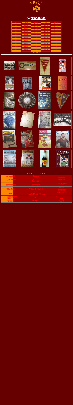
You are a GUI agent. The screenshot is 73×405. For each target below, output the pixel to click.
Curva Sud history (61, 190)
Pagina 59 (46, 38)
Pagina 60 (56, 38)
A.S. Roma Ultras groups (36, 181)
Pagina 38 (36, 32)
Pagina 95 (56, 49)
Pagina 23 (36, 28)
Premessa (36, 176)
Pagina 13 (36, 25)
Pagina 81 (16, 46)
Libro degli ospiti (11, 200)
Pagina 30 (56, 29)
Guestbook (11, 201)
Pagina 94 (46, 49)
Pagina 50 (56, 35)
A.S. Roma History (61, 177)
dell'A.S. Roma (36, 180)
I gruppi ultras (36, 179)
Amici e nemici (36, 184)
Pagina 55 (56, 37)
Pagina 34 (46, 31)
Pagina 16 (16, 26)
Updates (61, 198)
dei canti (61, 184)
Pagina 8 (36, 23)
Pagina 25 (56, 28)
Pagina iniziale (10, 176)
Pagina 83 (36, 46)
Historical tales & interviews (36, 189)
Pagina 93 (36, 49)
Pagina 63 (36, 40)
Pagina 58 (36, 38)
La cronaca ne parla (11, 184)
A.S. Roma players (10, 198)
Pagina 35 (56, 31)
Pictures (61, 180)
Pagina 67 (26, 41)
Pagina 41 (16, 34)
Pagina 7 (26, 23)
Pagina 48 (36, 35)
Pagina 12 (26, 25)
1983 (39, 193)
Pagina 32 (26, 31)
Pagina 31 (16, 31)
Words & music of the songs (61, 185)
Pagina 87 (26, 47)
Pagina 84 (46, 46)
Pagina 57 (26, 38)
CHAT (36, 197)
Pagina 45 (56, 34)
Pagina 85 (56, 46)
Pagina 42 (26, 34)
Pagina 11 (16, 25)
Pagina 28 (36, 29)
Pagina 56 (16, 38)
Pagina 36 (16, 32)
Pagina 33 (36, 31)
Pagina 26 (16, 29)
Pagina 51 (16, 37)
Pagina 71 (16, 43)
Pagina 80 (56, 44)
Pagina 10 (56, 23)
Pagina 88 (36, 47)
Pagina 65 (56, 40)
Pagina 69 (46, 41)
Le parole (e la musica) (61, 183)
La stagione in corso (11, 179)
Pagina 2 (26, 22)
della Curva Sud (62, 189)
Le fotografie (61, 179)
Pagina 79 (46, 44)
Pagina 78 (36, 44)
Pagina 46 (16, 35)
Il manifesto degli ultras (62, 192)
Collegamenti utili (36, 200)
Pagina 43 (36, 34)
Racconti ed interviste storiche (36, 188)
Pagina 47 (26, 35)
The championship (10, 180)
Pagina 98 (36, 50)
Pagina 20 (56, 26)
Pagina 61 (16, 40)
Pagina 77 (26, 44)
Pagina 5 (56, 22)
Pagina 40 (56, 32)
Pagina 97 (26, 50)
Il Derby (11, 193)
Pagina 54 (46, 37)
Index (11, 177)
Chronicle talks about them (11, 185)
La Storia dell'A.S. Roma (61, 176)
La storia (61, 187)
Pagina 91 (16, 49)
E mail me (61, 201)
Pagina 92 (26, 49)
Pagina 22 (26, 28)
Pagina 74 (46, 43)
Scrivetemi (61, 200)
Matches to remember (11, 189)
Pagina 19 (46, 26)
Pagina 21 (16, 28)
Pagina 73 (36, 43)
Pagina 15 (56, 25)
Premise (36, 177)
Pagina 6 (16, 23)
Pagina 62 (26, 40)
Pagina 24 (46, 28)
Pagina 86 (16, 47)
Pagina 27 (26, 29)
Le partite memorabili (10, 188)
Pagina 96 (16, 50)
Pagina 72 (26, 43)
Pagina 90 (56, 47)
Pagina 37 (26, 32)
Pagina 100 (56, 50)
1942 (34, 193)
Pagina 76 (16, 44)
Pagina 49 (46, 35)
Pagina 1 (16, 22)
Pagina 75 (56, 43)
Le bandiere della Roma (11, 196)
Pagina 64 (46, 40)
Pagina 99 (46, 50)
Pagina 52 (26, 37)
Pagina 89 (46, 47)
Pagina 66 (16, 41)
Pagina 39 (46, 32)
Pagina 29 (46, 29)
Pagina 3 (36, 22)
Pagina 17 (26, 26)
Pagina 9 (45, 23)
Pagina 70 (56, 41)
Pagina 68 (36, 41)
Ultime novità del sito (61, 196)
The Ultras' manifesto (61, 193)
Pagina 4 (45, 22)
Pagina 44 (46, 34)
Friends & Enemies (36, 185)
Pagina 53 (36, 37)
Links (36, 201)
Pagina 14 (46, 25)
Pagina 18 (36, 26)
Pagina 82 (26, 46)
